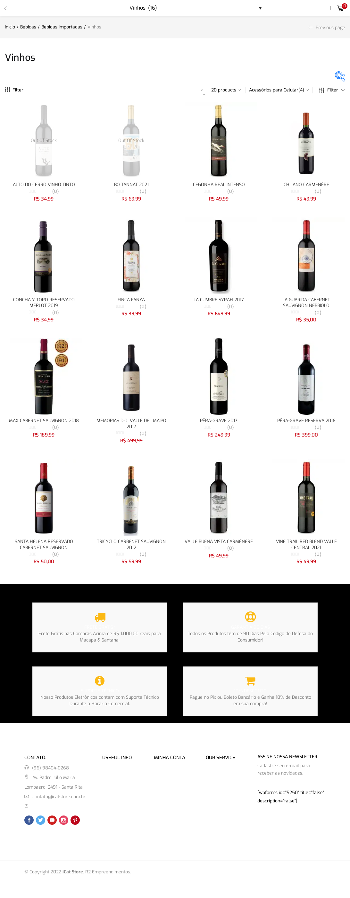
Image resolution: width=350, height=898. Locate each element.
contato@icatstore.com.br (59, 800)
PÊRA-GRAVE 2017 (219, 422)
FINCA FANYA (131, 300)
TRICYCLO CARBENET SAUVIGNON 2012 (131, 547)
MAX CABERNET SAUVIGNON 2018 (44, 422)
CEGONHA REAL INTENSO (219, 185)
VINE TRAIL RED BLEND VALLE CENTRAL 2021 (306, 547)
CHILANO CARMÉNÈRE (306, 185)
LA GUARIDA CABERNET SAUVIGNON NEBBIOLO (306, 303)
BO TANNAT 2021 (131, 185)
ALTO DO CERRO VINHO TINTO (44, 185)
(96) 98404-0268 (50, 771)
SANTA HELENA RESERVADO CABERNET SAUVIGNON (44, 547)
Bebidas (28, 27)
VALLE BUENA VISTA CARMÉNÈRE (219, 544)
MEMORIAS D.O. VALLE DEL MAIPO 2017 (131, 425)
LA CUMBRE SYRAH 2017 (219, 300)
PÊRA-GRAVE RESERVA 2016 (306, 422)
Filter (14, 90)
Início (10, 27)
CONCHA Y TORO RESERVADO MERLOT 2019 (44, 303)
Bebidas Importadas (61, 27)
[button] (340, 8)
